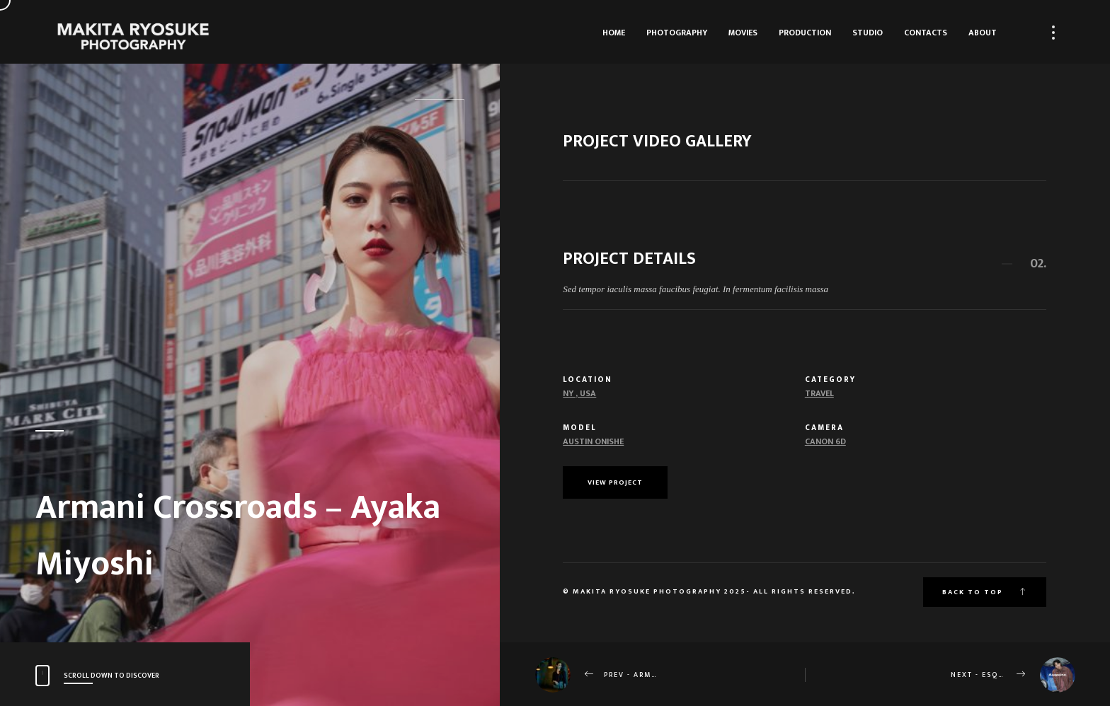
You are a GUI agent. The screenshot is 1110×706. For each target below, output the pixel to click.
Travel (819, 393)
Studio (867, 32)
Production (805, 32)
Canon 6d (825, 441)
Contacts (925, 32)
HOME (613, 32)
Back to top (984, 592)
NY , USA (579, 393)
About (982, 32)
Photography (676, 32)
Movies (742, 32)
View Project (615, 482)
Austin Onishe (593, 441)
